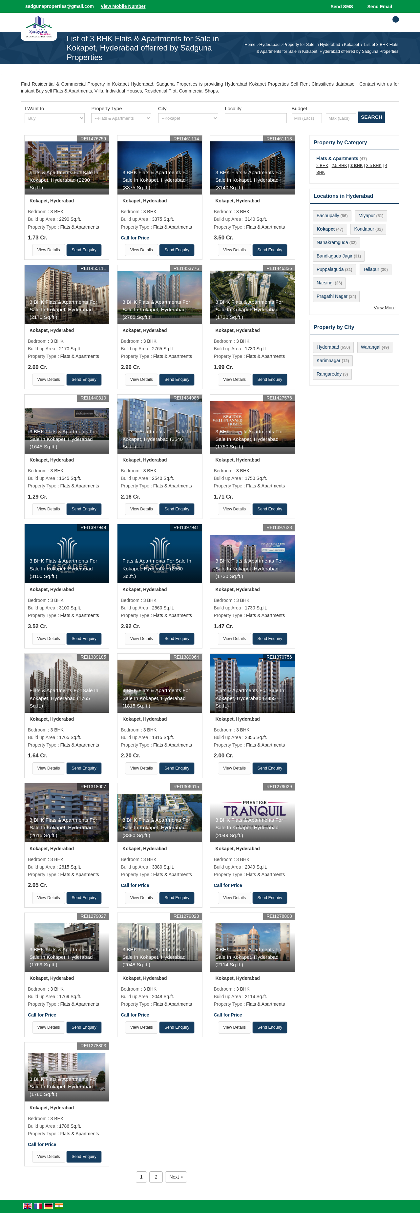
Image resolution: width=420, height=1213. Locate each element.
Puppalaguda (330, 269)
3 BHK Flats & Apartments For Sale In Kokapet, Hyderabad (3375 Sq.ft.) (156, 180)
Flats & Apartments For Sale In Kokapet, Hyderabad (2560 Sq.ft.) (156, 568)
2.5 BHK (339, 165)
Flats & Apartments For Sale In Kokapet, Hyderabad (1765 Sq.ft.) (64, 698)
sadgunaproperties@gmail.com (59, 6)
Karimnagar (328, 360)
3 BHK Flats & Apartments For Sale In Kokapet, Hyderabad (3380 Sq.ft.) (156, 827)
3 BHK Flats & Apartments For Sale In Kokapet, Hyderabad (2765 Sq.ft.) (156, 309)
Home (250, 44)
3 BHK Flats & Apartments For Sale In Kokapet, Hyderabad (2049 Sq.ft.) (249, 827)
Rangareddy (329, 374)
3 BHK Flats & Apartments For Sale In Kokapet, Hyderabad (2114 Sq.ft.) (249, 957)
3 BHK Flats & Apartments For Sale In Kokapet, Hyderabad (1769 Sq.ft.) (63, 957)
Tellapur (371, 269)
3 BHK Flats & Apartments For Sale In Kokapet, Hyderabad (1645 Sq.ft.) (63, 439)
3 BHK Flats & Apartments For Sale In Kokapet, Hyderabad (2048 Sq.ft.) (156, 957)
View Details (48, 250)
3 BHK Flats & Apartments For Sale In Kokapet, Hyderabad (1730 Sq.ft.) (249, 309)
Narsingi (325, 282)
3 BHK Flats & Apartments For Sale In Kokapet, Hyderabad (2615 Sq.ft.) (63, 827)
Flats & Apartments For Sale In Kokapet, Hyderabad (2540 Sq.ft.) (156, 439)
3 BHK (356, 165)
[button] (123, 6)
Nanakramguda (332, 242)
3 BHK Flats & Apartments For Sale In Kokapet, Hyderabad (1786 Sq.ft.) (63, 1086)
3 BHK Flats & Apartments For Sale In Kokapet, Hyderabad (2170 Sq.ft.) (63, 309)
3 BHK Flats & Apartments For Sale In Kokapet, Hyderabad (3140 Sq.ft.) (249, 180)
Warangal (370, 347)
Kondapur (364, 229)
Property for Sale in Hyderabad (312, 44)
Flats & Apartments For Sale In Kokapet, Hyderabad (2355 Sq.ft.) (249, 698)
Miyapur (367, 215)
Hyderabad (269, 44)
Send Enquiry (84, 250)
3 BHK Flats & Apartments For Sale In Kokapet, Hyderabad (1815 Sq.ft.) (156, 698)
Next (176, 1177)
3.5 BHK (374, 165)
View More (384, 307)
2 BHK (322, 165)
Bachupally (328, 215)
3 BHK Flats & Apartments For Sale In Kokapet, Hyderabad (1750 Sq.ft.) (249, 439)
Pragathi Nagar (332, 296)
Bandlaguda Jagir (334, 255)
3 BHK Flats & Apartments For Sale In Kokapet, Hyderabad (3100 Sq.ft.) (63, 568)
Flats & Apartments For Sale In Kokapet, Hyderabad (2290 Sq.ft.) (64, 180)
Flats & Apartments (337, 158)
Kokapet (351, 44)
